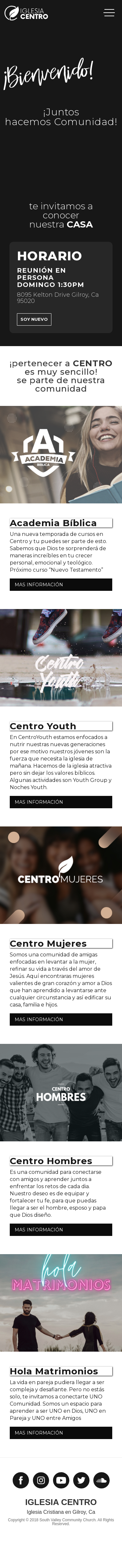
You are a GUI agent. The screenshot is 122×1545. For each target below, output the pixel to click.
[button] (109, 13)
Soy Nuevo (34, 319)
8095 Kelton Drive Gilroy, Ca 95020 (58, 298)
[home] (41, 13)
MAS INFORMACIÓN (39, 585)
